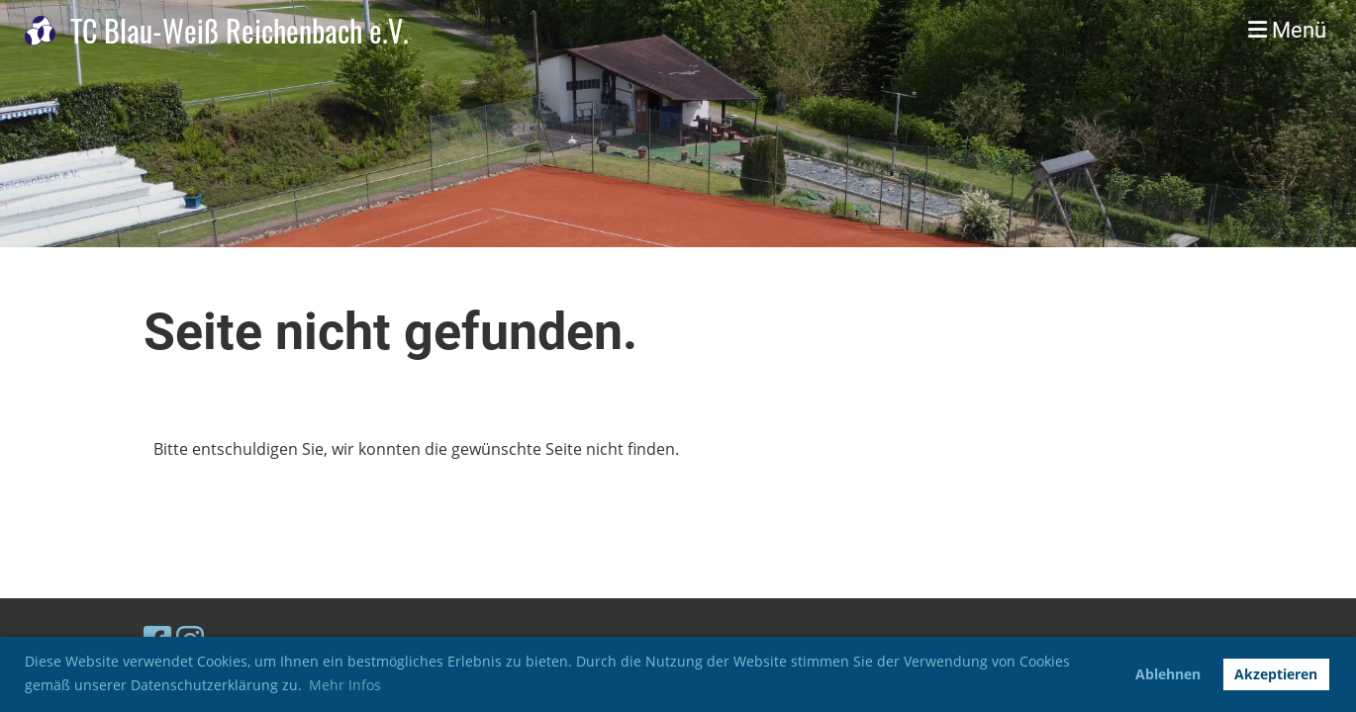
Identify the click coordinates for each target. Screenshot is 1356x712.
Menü (1287, 30)
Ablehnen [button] (1168, 674)
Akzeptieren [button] (1275, 674)
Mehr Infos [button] (345, 684)
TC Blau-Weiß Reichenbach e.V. (239, 30)
